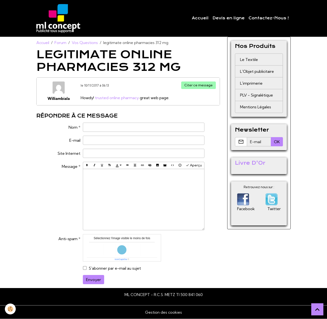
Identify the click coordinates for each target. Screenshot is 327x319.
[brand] (59, 18)
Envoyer (93, 279)
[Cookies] (10, 309)
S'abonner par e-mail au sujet (115, 268)
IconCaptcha (121, 259)
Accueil (200, 18)
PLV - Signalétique (256, 95)
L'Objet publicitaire (257, 71)
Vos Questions (85, 42)
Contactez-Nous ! (269, 18)
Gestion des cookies (163, 312)
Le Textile (249, 59)
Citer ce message (198, 85)
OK (277, 141)
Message (70, 166)
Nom (73, 127)
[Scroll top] (317, 309)
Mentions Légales (255, 106)
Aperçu (194, 165)
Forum (60, 42)
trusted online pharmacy (117, 97)
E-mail (74, 140)
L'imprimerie (251, 83)
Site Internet (68, 153)
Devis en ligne (228, 18)
